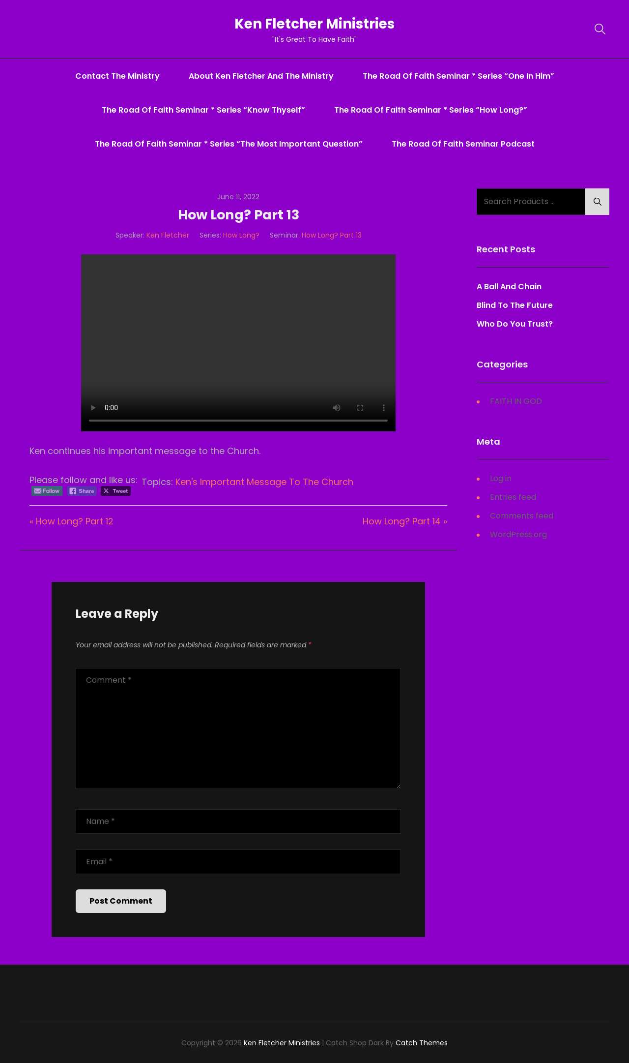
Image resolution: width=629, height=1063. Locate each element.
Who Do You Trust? (515, 324)
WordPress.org (518, 534)
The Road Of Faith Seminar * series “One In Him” (458, 76)
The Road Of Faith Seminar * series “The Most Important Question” (229, 144)
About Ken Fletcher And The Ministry (261, 76)
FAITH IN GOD (516, 401)
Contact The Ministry (117, 76)
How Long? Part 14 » (405, 521)
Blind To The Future (515, 305)
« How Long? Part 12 (71, 521)
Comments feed (521, 515)
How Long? (241, 235)
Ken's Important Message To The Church (264, 482)
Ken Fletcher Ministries (314, 23)
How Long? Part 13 (332, 235)
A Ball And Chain (509, 286)
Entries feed (513, 497)
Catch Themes (422, 1043)
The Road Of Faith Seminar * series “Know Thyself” (203, 110)
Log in (501, 478)
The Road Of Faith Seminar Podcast (463, 144)
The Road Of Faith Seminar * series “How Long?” (430, 110)
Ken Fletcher (167, 235)
